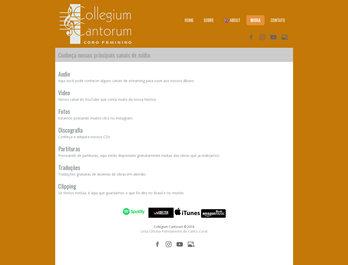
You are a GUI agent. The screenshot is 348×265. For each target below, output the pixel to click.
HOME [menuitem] (189, 20)
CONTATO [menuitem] (278, 20)
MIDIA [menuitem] (255, 20)
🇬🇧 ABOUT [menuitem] (232, 20)
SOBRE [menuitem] (209, 20)
